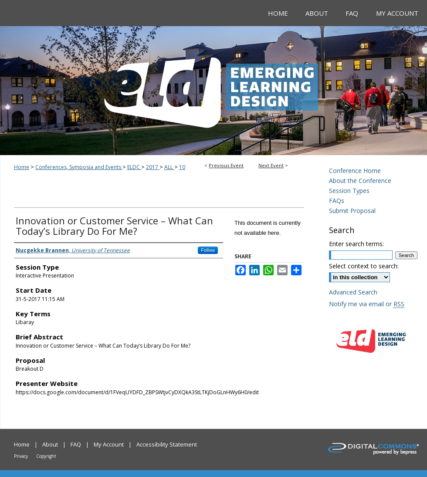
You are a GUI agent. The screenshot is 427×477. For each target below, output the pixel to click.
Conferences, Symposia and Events (78, 167)
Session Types (349, 190)
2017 (152, 167)
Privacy (21, 456)
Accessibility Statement (166, 444)
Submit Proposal (352, 210)
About (50, 444)
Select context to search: (364, 266)
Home (21, 167)
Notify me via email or (366, 304)
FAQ (76, 444)
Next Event (271, 165)
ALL (169, 167)
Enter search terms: (356, 244)
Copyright (46, 456)
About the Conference (360, 180)
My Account (109, 444)
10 (182, 167)
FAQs (336, 200)
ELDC (134, 167)
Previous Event (226, 165)
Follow (208, 250)
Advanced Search (353, 292)
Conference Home (355, 170)
